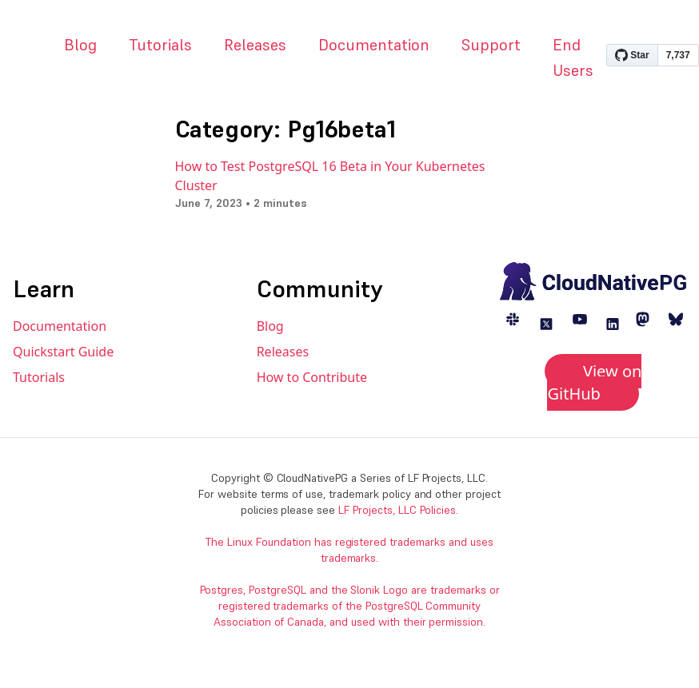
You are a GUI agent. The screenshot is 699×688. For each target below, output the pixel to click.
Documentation (373, 44)
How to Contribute (312, 377)
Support (491, 44)
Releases (255, 44)
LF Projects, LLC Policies (397, 510)
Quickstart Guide (63, 351)
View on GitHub (594, 382)
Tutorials (160, 44)
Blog (80, 44)
